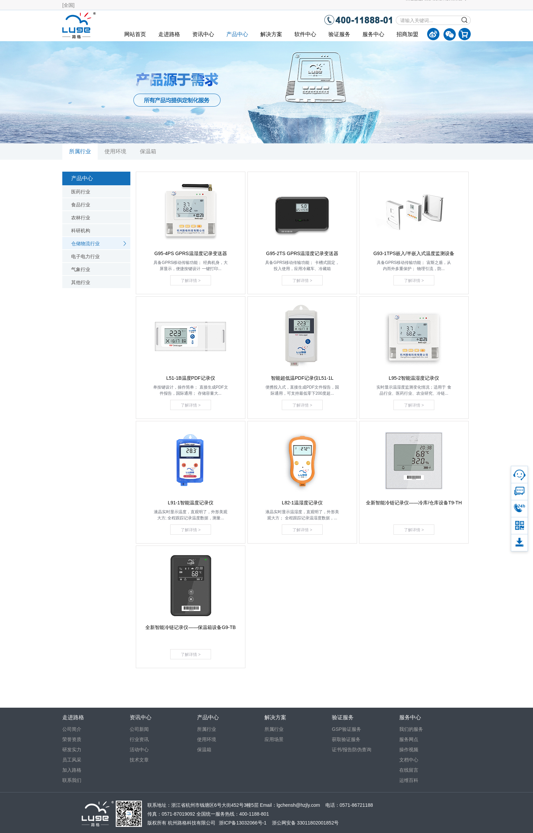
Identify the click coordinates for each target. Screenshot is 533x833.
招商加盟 (407, 34)
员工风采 (71, 760)
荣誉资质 (71, 739)
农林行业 (80, 217)
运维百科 (408, 780)
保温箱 (148, 151)
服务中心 (373, 34)
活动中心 (139, 749)
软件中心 (305, 34)
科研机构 (80, 230)
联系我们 (71, 780)
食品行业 (80, 204)
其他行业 (80, 282)
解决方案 (271, 34)
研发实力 (71, 749)
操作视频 (408, 749)
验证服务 (339, 34)
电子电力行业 (85, 256)
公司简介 (71, 729)
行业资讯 (139, 739)
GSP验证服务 (346, 729)
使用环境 (115, 151)
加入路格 (71, 770)
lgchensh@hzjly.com (298, 805)
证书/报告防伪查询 (351, 749)
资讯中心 (203, 34)
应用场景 (274, 739)
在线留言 (408, 770)
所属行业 (80, 151)
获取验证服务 (346, 739)
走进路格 (169, 34)
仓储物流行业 (85, 243)
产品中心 (237, 34)
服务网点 (408, 739)
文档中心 (408, 760)
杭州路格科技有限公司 (191, 823)
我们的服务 (411, 729)
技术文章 (139, 760)
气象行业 (80, 269)
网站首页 (135, 34)
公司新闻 (139, 729)
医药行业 (80, 191)
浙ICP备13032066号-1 (242, 823)
